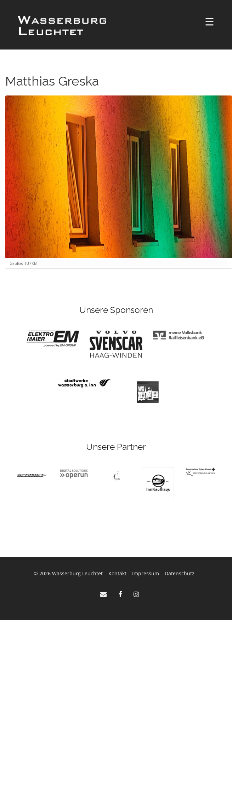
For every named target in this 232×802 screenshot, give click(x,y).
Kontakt (117, 573)
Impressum (145, 573)
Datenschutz (179, 573)
